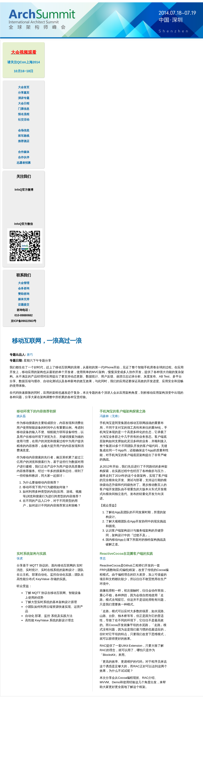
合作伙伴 (23, 157)
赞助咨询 (23, 293)
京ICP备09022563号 (23, 321)
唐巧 (30, 354)
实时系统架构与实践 (31, 553)
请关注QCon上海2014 (23, 62)
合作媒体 (23, 152)
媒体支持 (23, 299)
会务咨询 (23, 288)
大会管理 (23, 283)
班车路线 (23, 135)
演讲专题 (23, 98)
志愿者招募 (24, 162)
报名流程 (23, 114)
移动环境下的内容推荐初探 (36, 411)
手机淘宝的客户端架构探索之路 (123, 411)
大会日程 (23, 103)
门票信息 (23, 108)
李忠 (103, 558)
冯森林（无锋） (110, 416)
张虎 (20, 558)
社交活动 (23, 119)
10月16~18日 (23, 71)
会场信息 (23, 130)
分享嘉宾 (23, 92)
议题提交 (23, 304)
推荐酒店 (23, 141)
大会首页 (23, 87)
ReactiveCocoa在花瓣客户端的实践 (126, 553)
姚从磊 (21, 416)
